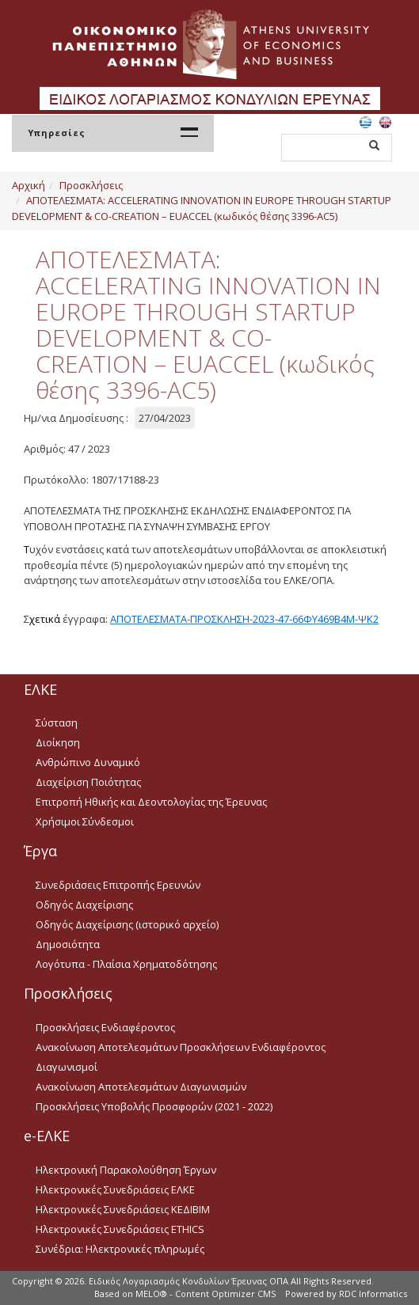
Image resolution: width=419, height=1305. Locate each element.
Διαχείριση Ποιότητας (88, 782)
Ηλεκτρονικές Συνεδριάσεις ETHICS (120, 1229)
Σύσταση (57, 722)
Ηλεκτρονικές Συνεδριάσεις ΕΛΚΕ (115, 1189)
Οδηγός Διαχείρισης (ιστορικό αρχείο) (127, 924)
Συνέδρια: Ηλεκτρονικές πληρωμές (120, 1249)
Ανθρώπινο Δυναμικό (88, 762)
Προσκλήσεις (91, 185)
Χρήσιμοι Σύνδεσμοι (85, 821)
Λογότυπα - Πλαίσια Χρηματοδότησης (126, 964)
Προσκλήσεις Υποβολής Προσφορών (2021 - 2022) (154, 1106)
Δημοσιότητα (68, 944)
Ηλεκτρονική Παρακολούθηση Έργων (126, 1170)
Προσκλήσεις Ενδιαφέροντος (105, 1027)
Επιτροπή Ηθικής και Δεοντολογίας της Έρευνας (151, 802)
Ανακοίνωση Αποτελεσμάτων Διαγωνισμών (141, 1086)
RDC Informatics (373, 1293)
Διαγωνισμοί (66, 1067)
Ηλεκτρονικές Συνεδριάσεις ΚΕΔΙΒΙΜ (123, 1209)
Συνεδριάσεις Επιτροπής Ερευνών (118, 885)
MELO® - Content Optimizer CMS (205, 1293)
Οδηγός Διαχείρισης (84, 904)
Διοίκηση (58, 742)
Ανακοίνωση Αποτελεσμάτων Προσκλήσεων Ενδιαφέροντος (181, 1047)
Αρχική (28, 185)
